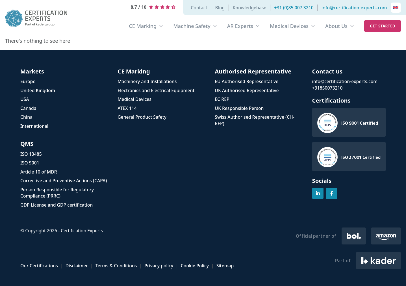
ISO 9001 (29, 163)
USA (24, 99)
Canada (28, 108)
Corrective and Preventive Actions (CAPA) (63, 180)
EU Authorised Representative (246, 81)
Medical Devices (289, 26)
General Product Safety (142, 117)
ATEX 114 (127, 108)
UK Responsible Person (239, 108)
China (26, 117)
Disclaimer (77, 266)
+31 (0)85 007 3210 (294, 8)
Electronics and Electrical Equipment (156, 90)
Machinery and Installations (147, 81)
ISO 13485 (31, 154)
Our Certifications (39, 266)
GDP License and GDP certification (56, 205)
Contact (199, 8)
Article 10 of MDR (38, 172)
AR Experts (240, 26)
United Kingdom (37, 90)
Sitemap (225, 266)
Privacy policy (158, 266)
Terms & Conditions (116, 266)
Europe (27, 81)
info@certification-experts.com (354, 8)
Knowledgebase (249, 8)
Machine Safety (191, 26)
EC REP (222, 99)
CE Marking (143, 26)
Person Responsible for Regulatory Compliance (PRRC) (57, 193)
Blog (220, 8)
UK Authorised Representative (247, 90)
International (34, 126)
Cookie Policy (195, 266)
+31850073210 (327, 88)
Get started (382, 26)
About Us (336, 26)
